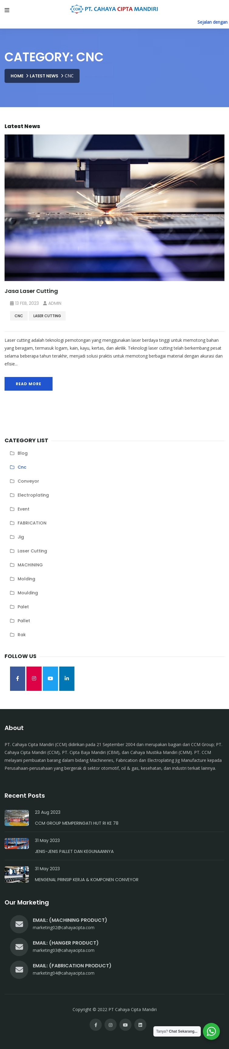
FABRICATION (32, 523)
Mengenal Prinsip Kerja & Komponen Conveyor (86, 880)
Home (17, 76)
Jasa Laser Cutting (31, 291)
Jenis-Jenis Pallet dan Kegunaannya (74, 851)
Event (23, 509)
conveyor (28, 481)
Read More (28, 383)
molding (26, 579)
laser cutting (47, 315)
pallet (24, 621)
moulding (28, 593)
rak (22, 635)
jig (21, 537)
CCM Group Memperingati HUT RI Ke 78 (76, 823)
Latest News (44, 76)
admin (52, 303)
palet (23, 607)
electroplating (33, 495)
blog (23, 453)
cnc (19, 315)
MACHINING (30, 565)
